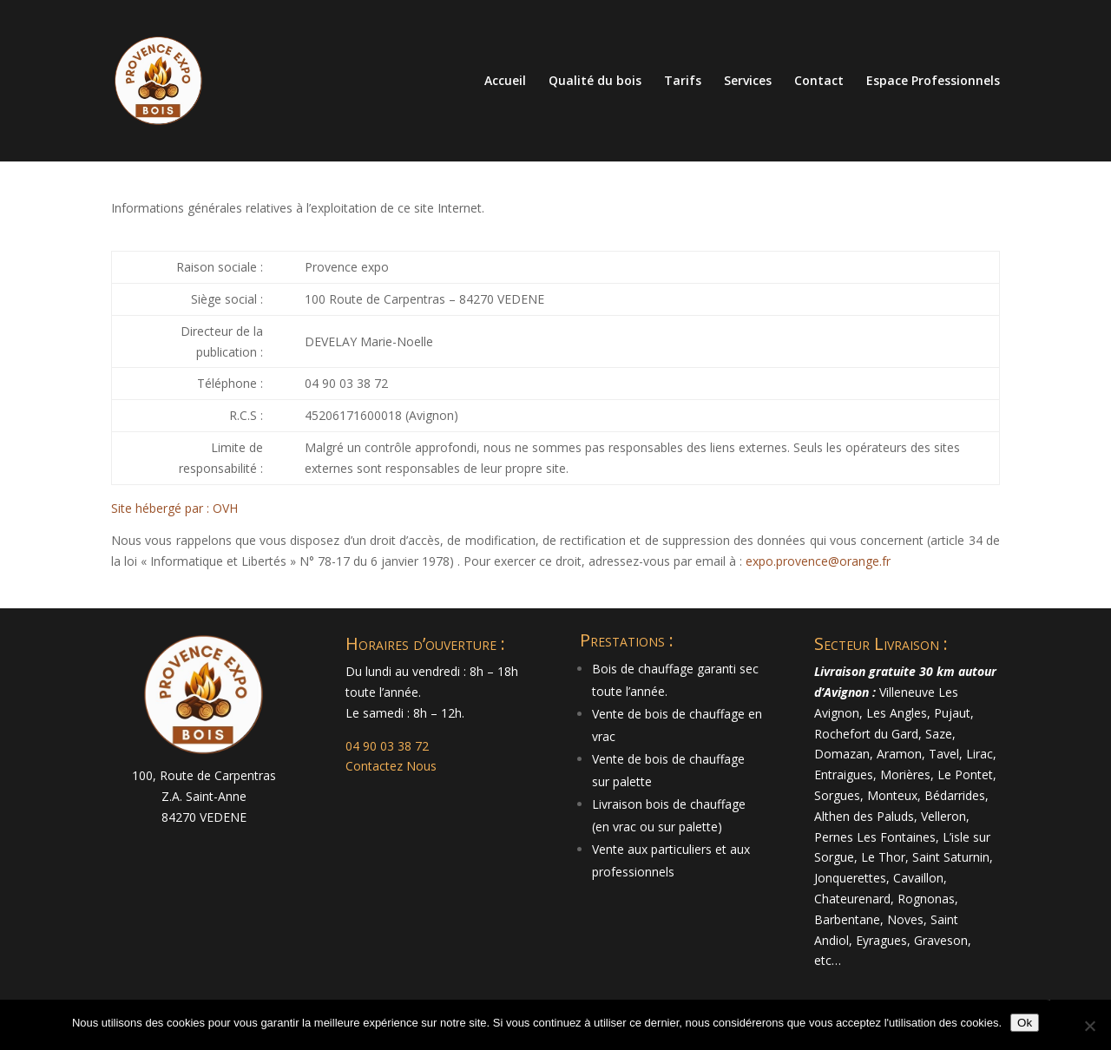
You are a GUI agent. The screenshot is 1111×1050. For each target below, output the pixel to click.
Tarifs (682, 82)
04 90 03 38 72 (387, 746)
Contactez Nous (391, 766)
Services (748, 82)
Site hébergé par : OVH (174, 508)
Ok (1024, 1022)
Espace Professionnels (933, 82)
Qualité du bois (595, 82)
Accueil (505, 82)
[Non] (1089, 1025)
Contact (819, 82)
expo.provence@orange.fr (818, 561)
